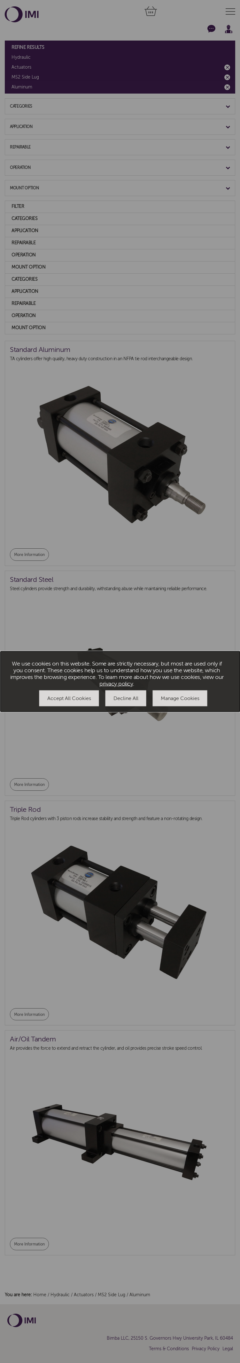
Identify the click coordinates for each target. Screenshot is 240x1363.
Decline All (125, 698)
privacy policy (116, 684)
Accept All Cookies (69, 698)
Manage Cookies (180, 698)
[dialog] (120, 681)
